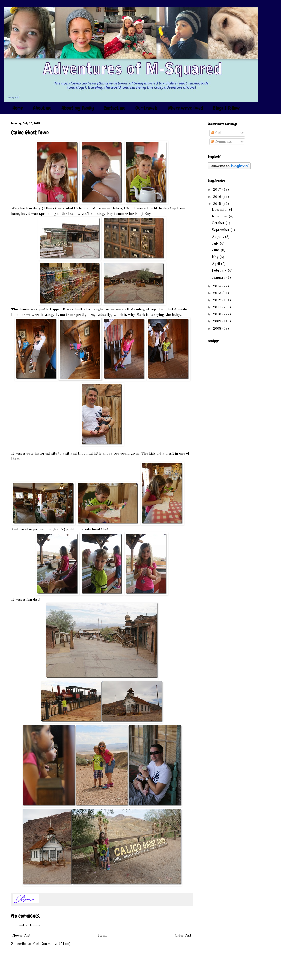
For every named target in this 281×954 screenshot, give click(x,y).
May (215, 257)
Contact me (114, 108)
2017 (217, 189)
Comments (221, 141)
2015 (217, 204)
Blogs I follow (226, 108)
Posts (217, 133)
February (220, 270)
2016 (217, 197)
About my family (77, 108)
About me (42, 108)
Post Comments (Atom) (51, 944)
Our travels (146, 108)
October (218, 223)
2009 (217, 321)
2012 (217, 300)
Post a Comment (30, 925)
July (216, 243)
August (218, 237)
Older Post (183, 935)
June (216, 250)
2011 (217, 307)
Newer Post (21, 935)
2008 (217, 328)
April (216, 264)
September (221, 230)
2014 (217, 286)
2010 (217, 314)
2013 (217, 293)
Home (17, 108)
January (219, 277)
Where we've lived (185, 108)
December (220, 209)
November (220, 216)
